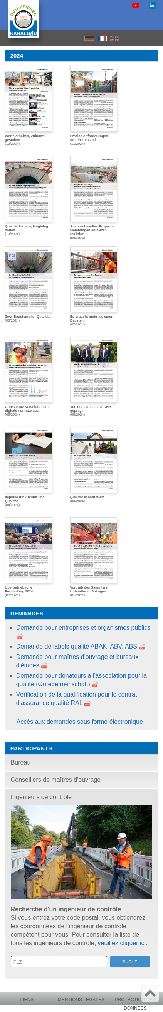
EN (114, 38)
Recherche (142, 38)
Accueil (128, 38)
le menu (154, 38)
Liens (27, 999)
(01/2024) (93, 557)
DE (89, 38)
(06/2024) (28, 376)
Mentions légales (81, 999)
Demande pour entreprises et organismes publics (83, 627)
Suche (130, 961)
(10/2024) (28, 196)
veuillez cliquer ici (122, 943)
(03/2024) (93, 465)
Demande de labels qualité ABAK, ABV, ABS (76, 646)
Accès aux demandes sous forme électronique (80, 721)
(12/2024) (28, 106)
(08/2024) (28, 284)
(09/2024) (93, 197)
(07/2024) (93, 286)
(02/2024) (28, 557)
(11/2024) (93, 106)
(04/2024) (28, 467)
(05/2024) (93, 376)
